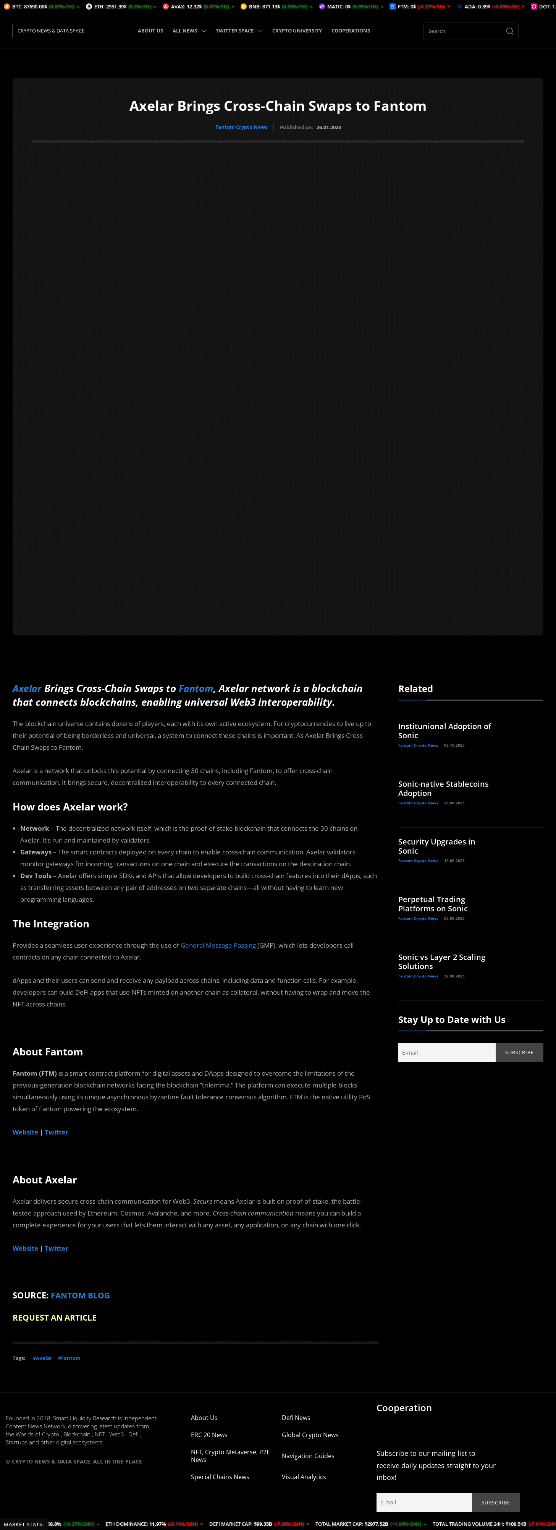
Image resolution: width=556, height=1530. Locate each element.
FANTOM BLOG (82, 1294)
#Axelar (42, 1356)
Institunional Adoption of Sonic (444, 730)
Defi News (296, 1416)
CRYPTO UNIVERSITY (297, 30)
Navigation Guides (308, 1455)
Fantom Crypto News (241, 126)
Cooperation (404, 1406)
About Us (204, 1416)
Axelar (27, 688)
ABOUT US (150, 30)
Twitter (56, 1131)
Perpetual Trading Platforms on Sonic (433, 903)
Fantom (197, 688)
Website (25, 1131)
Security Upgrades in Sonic (436, 846)
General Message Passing (218, 944)
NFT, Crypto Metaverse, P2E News (230, 1455)
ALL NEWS (189, 30)
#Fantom (69, 1356)
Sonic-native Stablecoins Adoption (443, 788)
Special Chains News (220, 1476)
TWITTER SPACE (239, 30)
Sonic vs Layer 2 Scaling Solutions (441, 961)
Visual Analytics (304, 1476)
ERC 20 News (209, 1434)
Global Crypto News (310, 1434)
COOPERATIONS (350, 30)
